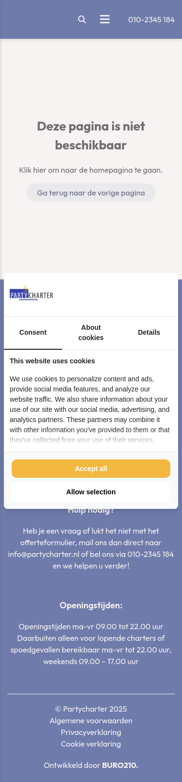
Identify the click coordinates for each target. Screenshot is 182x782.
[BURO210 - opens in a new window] (135, 294)
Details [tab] (149, 332)
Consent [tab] (33, 332)
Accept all (91, 468)
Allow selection (91, 492)
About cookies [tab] (90, 333)
